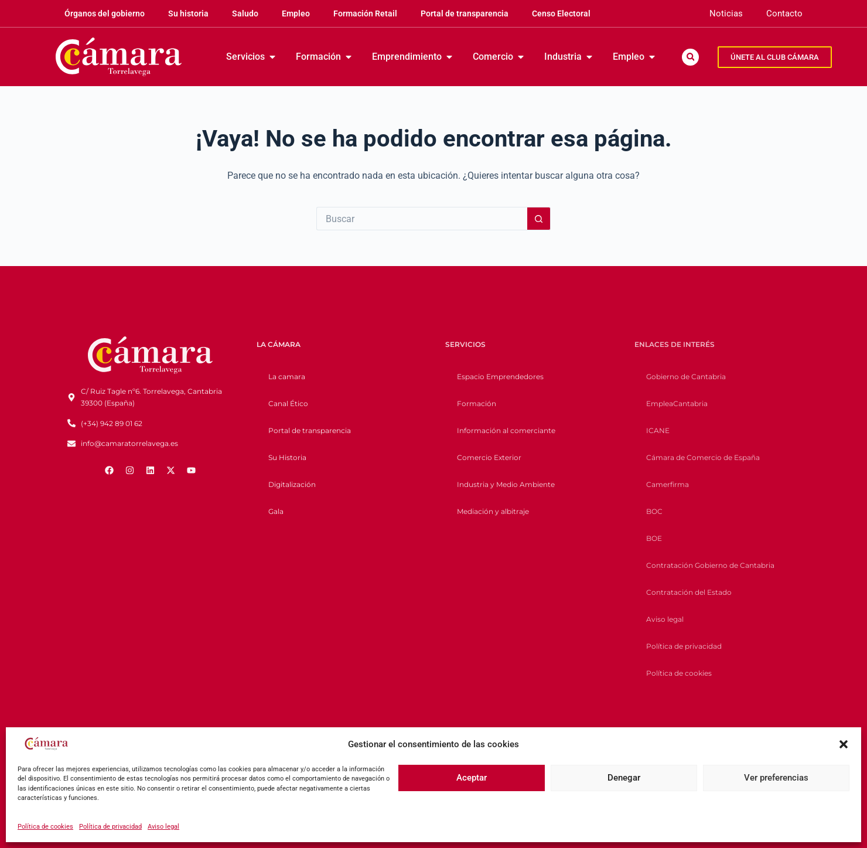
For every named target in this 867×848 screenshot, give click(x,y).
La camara (286, 376)
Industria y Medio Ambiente (506, 484)
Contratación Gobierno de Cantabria (710, 565)
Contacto (784, 13)
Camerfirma (667, 484)
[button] (843, 744)
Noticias (726, 13)
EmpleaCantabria (677, 403)
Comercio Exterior (489, 457)
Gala (276, 511)
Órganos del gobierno (104, 13)
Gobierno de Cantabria (686, 376)
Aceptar (471, 777)
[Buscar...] (421, 218)
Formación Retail (365, 13)
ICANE (658, 430)
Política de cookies (45, 826)
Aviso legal (163, 826)
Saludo (245, 13)
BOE (654, 538)
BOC (654, 511)
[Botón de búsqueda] (539, 218)
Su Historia (287, 457)
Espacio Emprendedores (500, 376)
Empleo (296, 13)
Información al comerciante (506, 430)
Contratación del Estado (689, 592)
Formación (476, 403)
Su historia (188, 13)
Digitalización (292, 484)
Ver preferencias (776, 777)
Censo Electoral (561, 13)
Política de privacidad (110, 826)
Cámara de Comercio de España (703, 457)
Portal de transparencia (464, 13)
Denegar (623, 777)
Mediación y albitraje (493, 511)
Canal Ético (288, 403)
